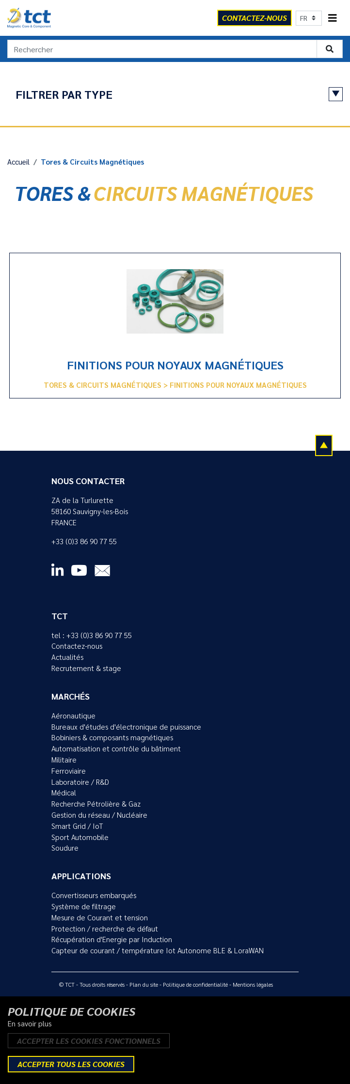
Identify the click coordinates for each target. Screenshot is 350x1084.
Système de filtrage (83, 906)
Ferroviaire (68, 771)
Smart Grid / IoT (77, 826)
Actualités (67, 657)
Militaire (64, 759)
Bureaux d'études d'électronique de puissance (126, 727)
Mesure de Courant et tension (99, 917)
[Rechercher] (162, 49)
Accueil (18, 162)
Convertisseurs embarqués (93, 895)
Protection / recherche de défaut (104, 928)
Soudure (65, 848)
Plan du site (143, 984)
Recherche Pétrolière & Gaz (96, 804)
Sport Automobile (80, 837)
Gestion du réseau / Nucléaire (99, 815)
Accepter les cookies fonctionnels (88, 1041)
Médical (63, 792)
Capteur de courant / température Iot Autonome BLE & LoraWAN (157, 950)
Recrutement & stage (86, 668)
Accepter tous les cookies (71, 1064)
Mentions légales (253, 984)
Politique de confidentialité (195, 984)
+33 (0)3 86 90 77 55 (84, 541)
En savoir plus (30, 1023)
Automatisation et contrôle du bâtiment (116, 748)
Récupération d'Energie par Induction (111, 939)
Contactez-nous (76, 646)
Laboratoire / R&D (80, 782)
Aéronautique (73, 715)
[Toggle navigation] (332, 18)
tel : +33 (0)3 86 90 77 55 (91, 635)
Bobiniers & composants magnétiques (112, 737)
